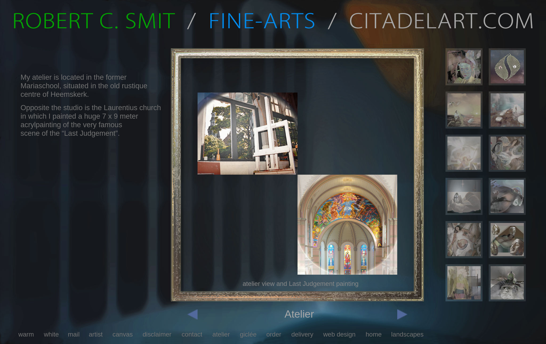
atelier (221, 334)
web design (339, 334)
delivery (302, 334)
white (51, 334)
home (374, 334)
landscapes (407, 334)
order (273, 334)
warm (26, 334)
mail (73, 334)
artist (96, 334)
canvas (123, 334)
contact (192, 334)
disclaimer (157, 334)
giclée (248, 334)
